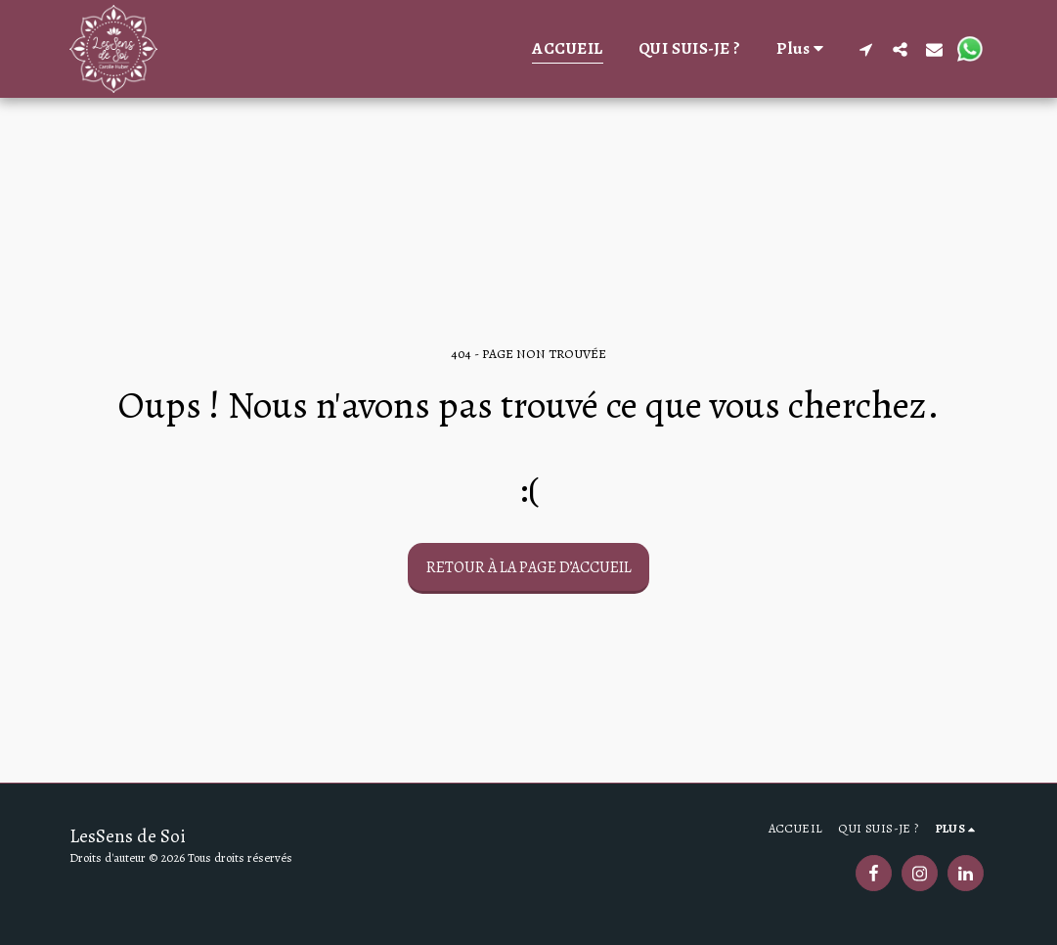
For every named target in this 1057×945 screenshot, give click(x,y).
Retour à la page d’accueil (529, 567)
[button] (866, 49)
